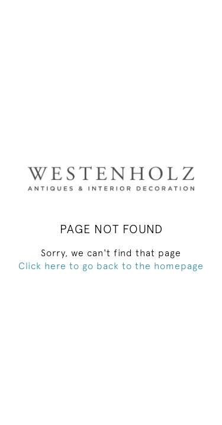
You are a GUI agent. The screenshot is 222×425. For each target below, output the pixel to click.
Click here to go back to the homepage (111, 265)
